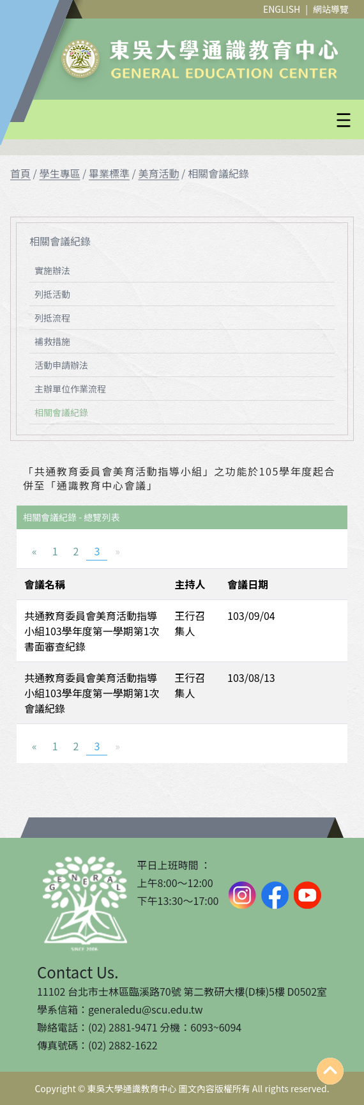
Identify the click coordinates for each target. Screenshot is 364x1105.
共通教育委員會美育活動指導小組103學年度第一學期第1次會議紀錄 (92, 693)
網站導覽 (331, 9)
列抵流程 (52, 317)
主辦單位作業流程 (70, 388)
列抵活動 (52, 294)
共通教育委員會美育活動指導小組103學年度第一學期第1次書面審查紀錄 (92, 631)
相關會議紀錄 (61, 412)
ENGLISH (281, 9)
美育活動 (158, 173)
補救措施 (52, 341)
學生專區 (59, 173)
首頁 (20, 173)
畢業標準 (109, 173)
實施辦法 (52, 270)
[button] (212, 120)
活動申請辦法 (61, 365)
